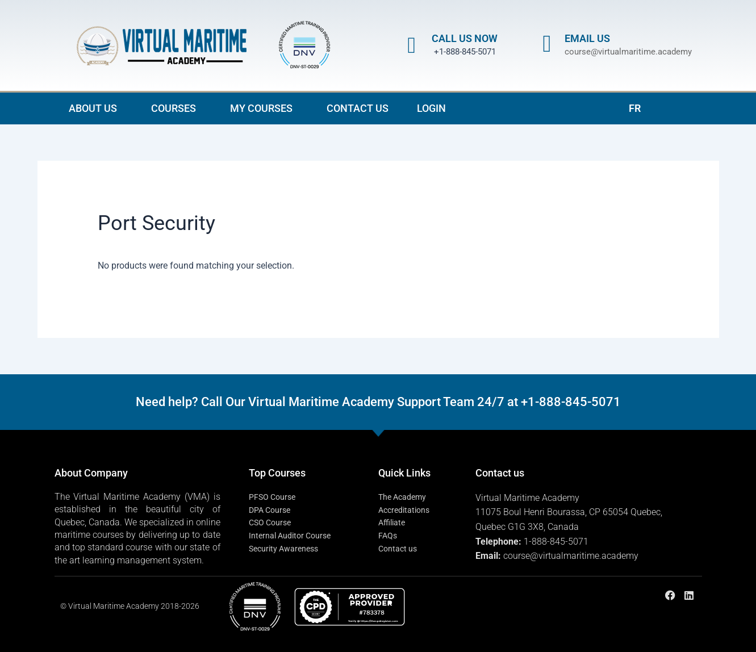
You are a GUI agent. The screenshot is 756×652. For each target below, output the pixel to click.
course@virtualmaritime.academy (628, 52)
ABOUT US (96, 108)
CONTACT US (358, 108)
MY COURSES (264, 108)
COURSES (176, 108)
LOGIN (431, 108)
